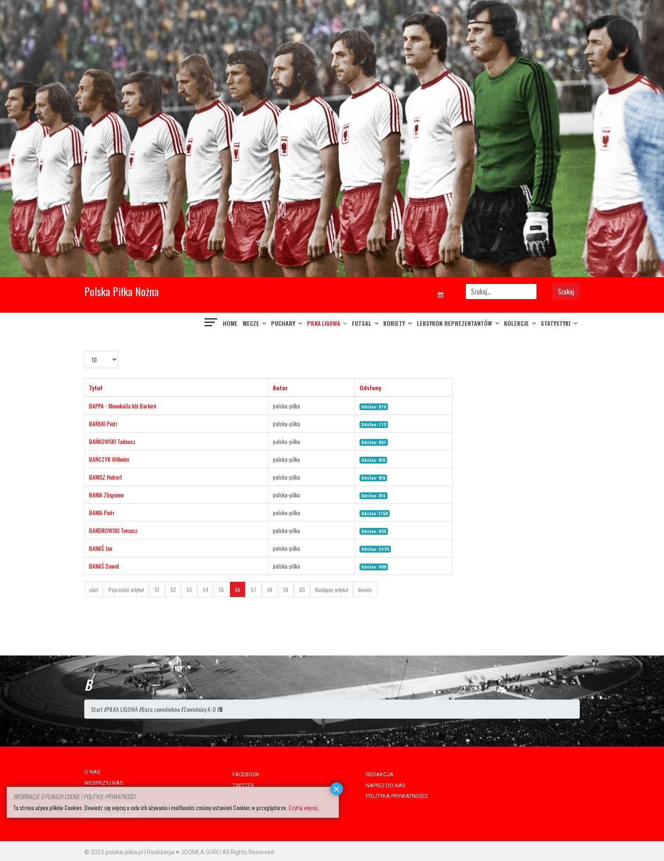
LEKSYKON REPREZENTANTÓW (454, 323)
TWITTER (243, 785)
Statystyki (555, 323)
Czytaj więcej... (304, 807)
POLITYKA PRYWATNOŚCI (397, 796)
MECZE (251, 323)
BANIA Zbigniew (106, 494)
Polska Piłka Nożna (121, 291)
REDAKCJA (379, 774)
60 (302, 589)
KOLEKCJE (516, 323)
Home (230, 323)
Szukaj (566, 291)
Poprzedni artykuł (126, 589)
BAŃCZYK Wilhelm (109, 459)
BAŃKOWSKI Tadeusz (112, 441)
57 (253, 589)
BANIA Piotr (102, 512)
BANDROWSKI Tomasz (113, 530)
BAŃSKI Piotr (103, 423)
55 (221, 589)
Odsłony (370, 387)
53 (189, 589)
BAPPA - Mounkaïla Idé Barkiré (122, 405)
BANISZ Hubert (105, 476)
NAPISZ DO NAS (386, 785)
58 (269, 589)
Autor (280, 387)
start (93, 589)
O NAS (92, 772)
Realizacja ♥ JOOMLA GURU (184, 852)
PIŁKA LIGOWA (323, 323)
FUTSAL (361, 323)
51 (157, 589)
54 (205, 589)
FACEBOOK (246, 774)
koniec (365, 589)
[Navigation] (211, 323)
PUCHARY (283, 323)
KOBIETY (394, 323)
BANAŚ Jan (100, 548)
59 (285, 589)
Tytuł (95, 387)
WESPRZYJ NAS (103, 783)
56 (237, 589)
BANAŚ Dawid (104, 565)
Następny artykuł (331, 589)
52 (173, 589)
